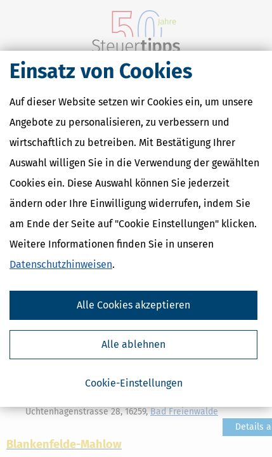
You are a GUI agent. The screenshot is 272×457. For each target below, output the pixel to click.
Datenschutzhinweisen (61, 264)
